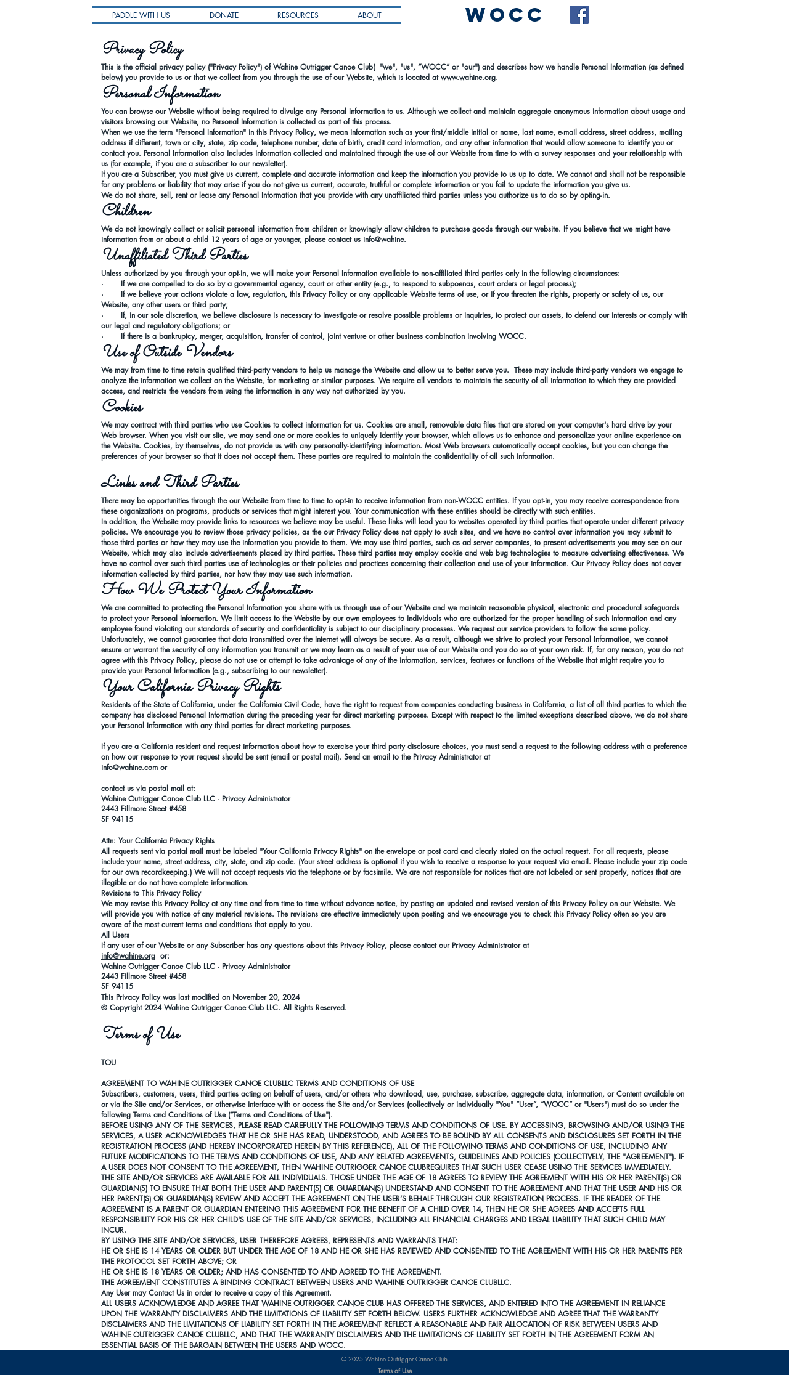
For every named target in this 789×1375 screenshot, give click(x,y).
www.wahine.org (468, 77)
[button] (298, 15)
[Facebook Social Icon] (579, 15)
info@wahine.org (128, 956)
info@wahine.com (129, 767)
